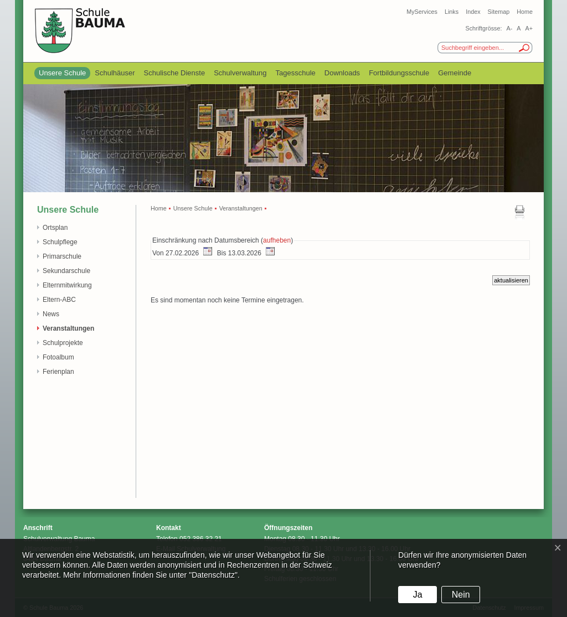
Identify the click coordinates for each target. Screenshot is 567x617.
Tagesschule (296, 73)
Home (525, 11)
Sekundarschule (66, 271)
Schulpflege (60, 242)
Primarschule (62, 256)
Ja (417, 594)
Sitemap (499, 11)
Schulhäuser (115, 73)
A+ (529, 28)
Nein (461, 594)
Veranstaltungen (68, 328)
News (51, 314)
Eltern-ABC (59, 300)
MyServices (421, 11)
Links (451, 11)
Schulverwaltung (240, 73)
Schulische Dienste (174, 73)
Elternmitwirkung (67, 285)
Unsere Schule (62, 73)
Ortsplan (55, 228)
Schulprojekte (63, 343)
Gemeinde (454, 73)
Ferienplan (58, 372)
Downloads (342, 73)
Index (473, 11)
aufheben (277, 240)
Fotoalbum (58, 357)
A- (509, 28)
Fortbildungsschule (399, 73)
